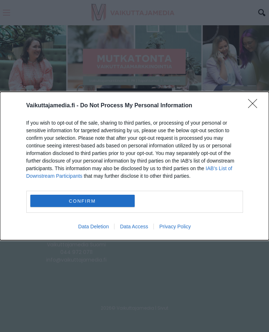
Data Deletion (93, 226)
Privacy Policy (175, 226)
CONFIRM (82, 200)
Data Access (134, 226)
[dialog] (134, 166)
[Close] (255, 106)
